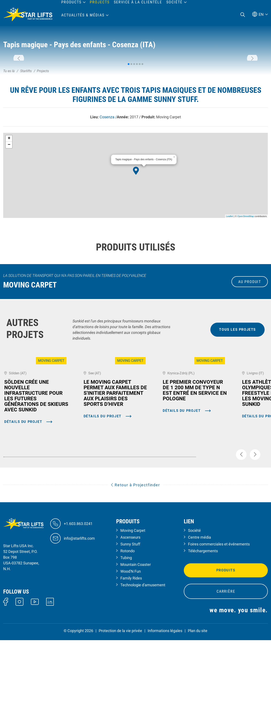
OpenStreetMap (245, 269)
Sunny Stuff (130, 618)
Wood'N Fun (130, 645)
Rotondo (127, 624)
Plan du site (197, 704)
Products (71, 2)
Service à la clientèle (138, 2)
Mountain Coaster (135, 638)
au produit (249, 334)
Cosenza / (108, 169)
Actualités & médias (82, 15)
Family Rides (131, 652)
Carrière (226, 665)
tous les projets (237, 382)
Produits (225, 644)
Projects (100, 2)
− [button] (9, 197)
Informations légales (165, 704)
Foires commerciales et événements (219, 618)
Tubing (126, 631)
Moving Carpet (132, 604)
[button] (18, 84)
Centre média (199, 611)
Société (194, 604)
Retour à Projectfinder (135, 559)
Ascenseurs (130, 611)
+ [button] (9, 191)
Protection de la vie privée (120, 704)
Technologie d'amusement (142, 659)
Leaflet (229, 269)
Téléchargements (203, 624)
